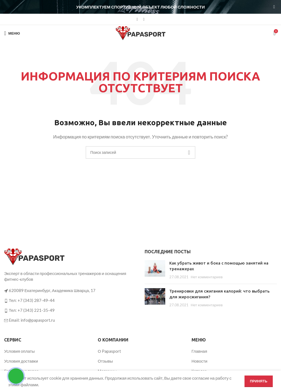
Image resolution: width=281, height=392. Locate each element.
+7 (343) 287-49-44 (36, 300)
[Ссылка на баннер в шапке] (132, 7)
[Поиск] (140, 152)
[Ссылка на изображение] (34, 256)
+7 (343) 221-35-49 (36, 310)
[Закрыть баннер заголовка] (274, 7)
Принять (258, 381)
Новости (199, 360)
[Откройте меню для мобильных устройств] (12, 33)
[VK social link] (137, 19)
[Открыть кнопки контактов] (16, 376)
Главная (199, 351)
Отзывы (105, 360)
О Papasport (109, 351)
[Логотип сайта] (140, 32)
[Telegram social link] (143, 19)
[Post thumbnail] (155, 270)
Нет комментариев (207, 277)
